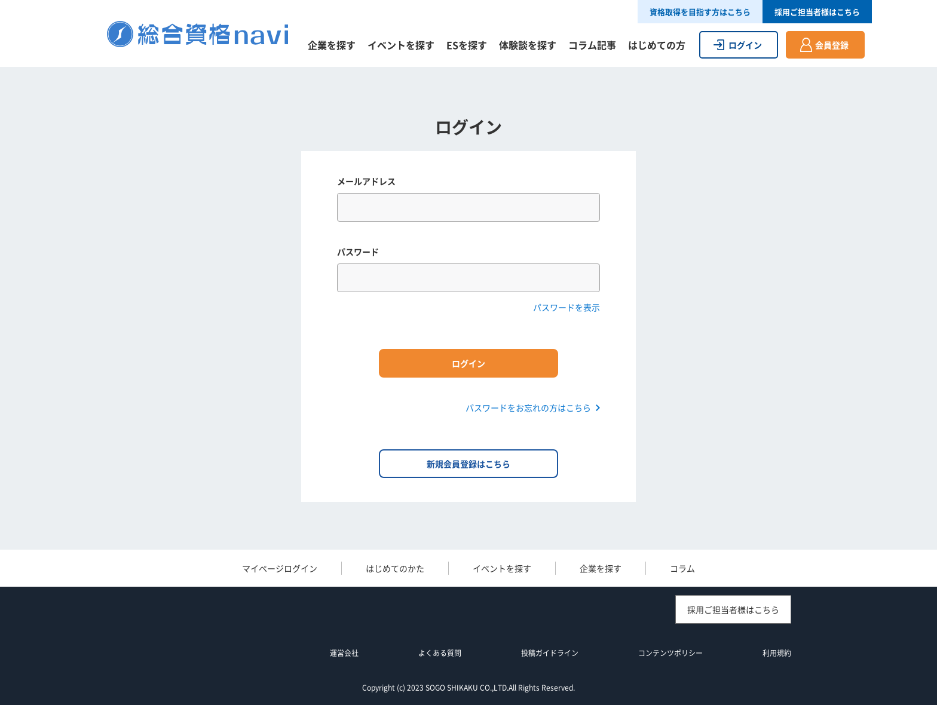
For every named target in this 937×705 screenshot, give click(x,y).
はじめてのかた (395, 568)
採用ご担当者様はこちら (817, 11)
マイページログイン (279, 568)
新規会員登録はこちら (468, 464)
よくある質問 (439, 653)
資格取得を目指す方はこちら (700, 11)
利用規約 (777, 653)
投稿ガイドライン (549, 653)
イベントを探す (401, 45)
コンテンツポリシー (670, 653)
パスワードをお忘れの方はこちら (528, 407)
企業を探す (332, 45)
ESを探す (466, 45)
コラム (682, 568)
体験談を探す (527, 45)
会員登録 (832, 45)
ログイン (745, 45)
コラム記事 (592, 45)
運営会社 (344, 653)
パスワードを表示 (566, 307)
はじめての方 (656, 45)
